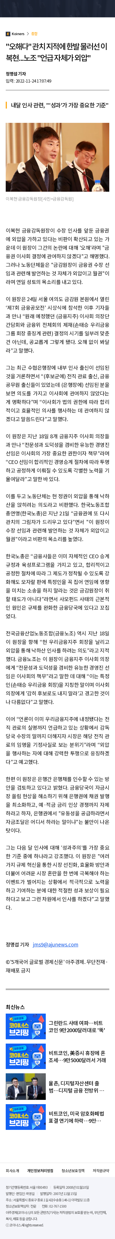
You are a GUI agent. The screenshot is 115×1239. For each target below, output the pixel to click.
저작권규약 (101, 1170)
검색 (96, 8)
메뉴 (106, 8)
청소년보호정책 (73, 1170)
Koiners (19, 8)
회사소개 (12, 1170)
